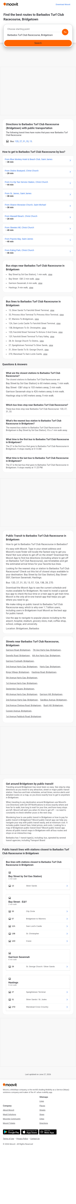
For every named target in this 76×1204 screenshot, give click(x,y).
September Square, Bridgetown (20, 689)
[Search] (38, 43)
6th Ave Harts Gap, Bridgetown (46, 655)
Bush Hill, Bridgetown (53, 705)
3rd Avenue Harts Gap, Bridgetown (21, 666)
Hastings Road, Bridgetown (44, 672)
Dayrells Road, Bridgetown (18, 655)
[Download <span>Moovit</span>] (63, 4)
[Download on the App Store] (29, 1131)
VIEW (50, 274)
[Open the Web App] (47, 1131)
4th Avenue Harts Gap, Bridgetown (21, 694)
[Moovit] (10, 4)
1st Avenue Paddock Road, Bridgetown (23, 716)
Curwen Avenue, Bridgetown (18, 711)
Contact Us (35, 1139)
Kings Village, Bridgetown (17, 672)
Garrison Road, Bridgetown (18, 650)
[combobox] (38, 30)
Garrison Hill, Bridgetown (51, 694)
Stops (41, 1114)
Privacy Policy (22, 1139)
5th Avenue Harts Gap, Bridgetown (21, 678)
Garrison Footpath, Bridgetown (20, 661)
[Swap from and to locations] (65, 32)
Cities (41, 1119)
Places (42, 1106)
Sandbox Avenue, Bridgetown (53, 700)
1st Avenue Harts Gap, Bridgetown (21, 683)
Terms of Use (8, 1139)
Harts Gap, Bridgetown (50, 666)
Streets (42, 1110)
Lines (41, 1101)
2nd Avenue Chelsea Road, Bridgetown (23, 705)
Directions (43, 1123)
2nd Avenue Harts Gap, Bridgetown (22, 700)
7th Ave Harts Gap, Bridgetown (47, 650)
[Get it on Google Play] (11, 1131)
